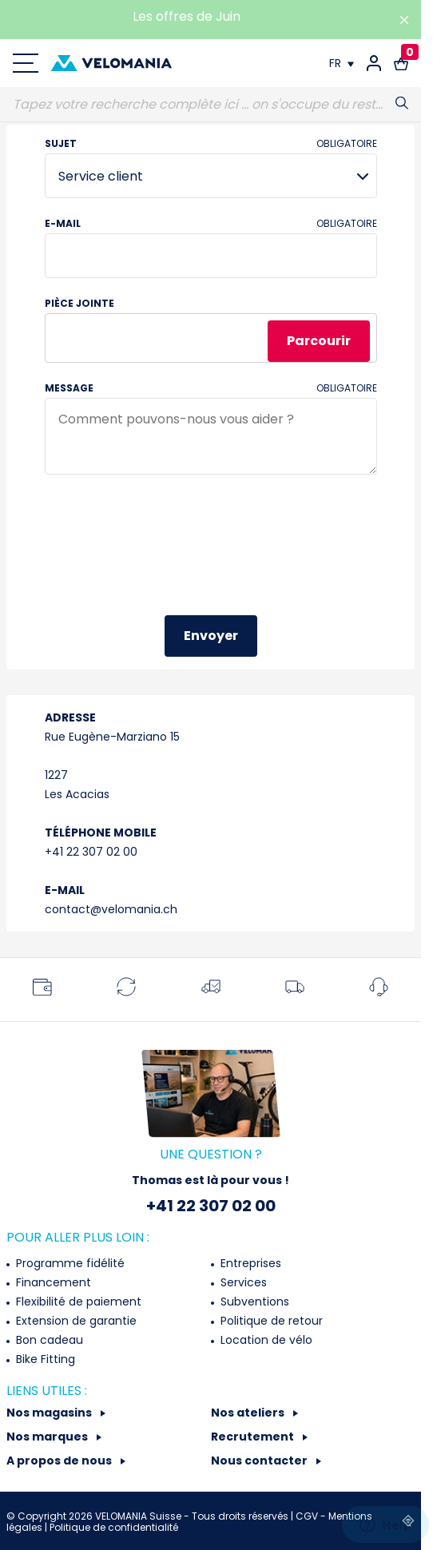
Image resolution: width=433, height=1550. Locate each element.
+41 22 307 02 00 (91, 852)
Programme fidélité (69, 1263)
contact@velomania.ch (111, 909)
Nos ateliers (249, 1412)
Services (242, 1282)
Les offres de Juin (186, 16)
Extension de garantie (75, 1321)
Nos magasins (50, 1412)
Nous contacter (260, 1460)
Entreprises (249, 1263)
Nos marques (48, 1436)
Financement (52, 1282)
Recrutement (253, 1436)
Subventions (253, 1302)
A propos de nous (60, 1460)
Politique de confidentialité (114, 1527)
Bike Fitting (44, 1359)
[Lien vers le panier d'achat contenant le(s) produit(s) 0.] (401, 63)
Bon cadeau (48, 1340)
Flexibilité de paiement (77, 1302)
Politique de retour (270, 1321)
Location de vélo (264, 1340)
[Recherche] (210, 104)
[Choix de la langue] (341, 63)
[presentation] (166, 554)
